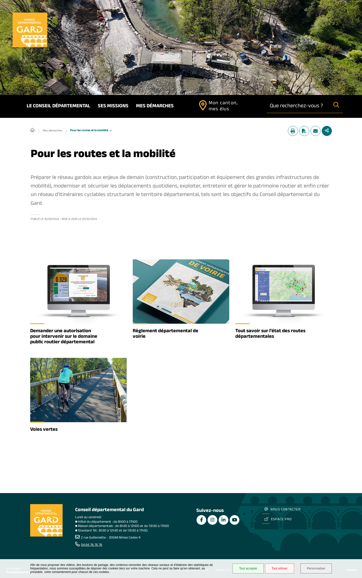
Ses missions (113, 106)
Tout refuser (279, 568)
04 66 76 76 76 (91, 545)
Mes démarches (155, 106)
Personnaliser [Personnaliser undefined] (316, 568)
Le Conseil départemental (58, 106)
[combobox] (298, 106)
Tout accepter (248, 568)
